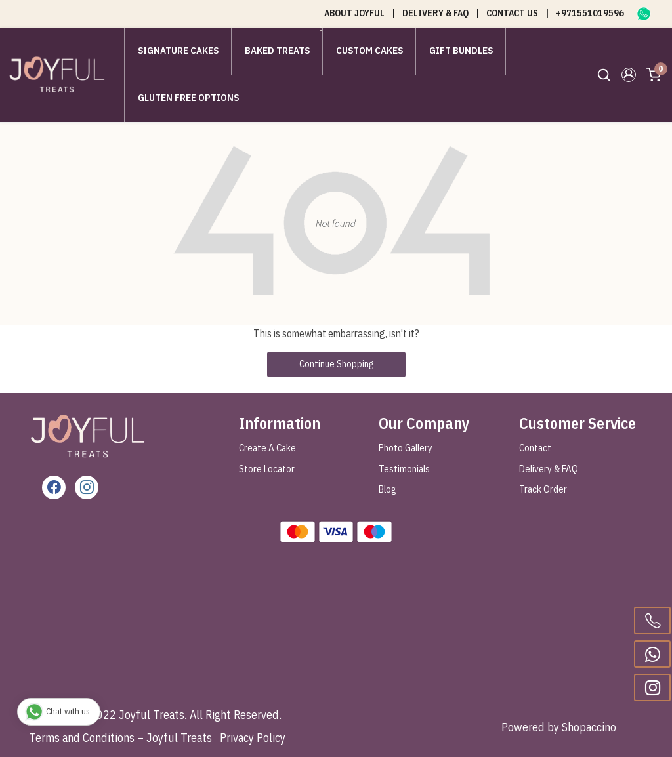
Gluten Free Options (188, 97)
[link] (603, 74)
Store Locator (267, 468)
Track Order (543, 489)
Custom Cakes (369, 50)
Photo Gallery (405, 447)
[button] (628, 75)
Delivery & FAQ (548, 468)
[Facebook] (54, 487)
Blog (387, 489)
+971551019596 (590, 13)
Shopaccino (589, 727)
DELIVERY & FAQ (435, 13)
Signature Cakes (178, 50)
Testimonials (404, 468)
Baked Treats (281, 50)
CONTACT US (512, 13)
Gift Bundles (461, 50)
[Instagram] (86, 487)
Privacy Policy (252, 737)
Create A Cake (267, 447)
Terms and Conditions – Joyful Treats (120, 737)
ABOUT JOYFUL (354, 13)
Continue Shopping (336, 364)
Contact (535, 447)
